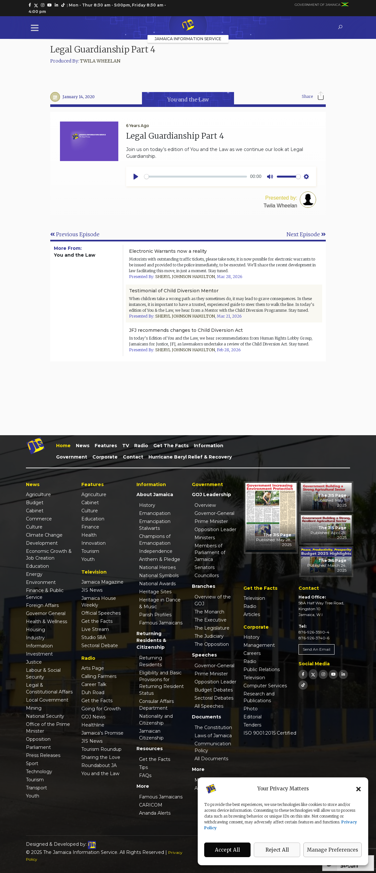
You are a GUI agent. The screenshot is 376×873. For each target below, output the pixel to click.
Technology (39, 771)
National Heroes (157, 567)
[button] (358, 789)
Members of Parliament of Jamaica (209, 552)
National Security (45, 716)
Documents (206, 717)
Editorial (252, 717)
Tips (143, 767)
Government (71, 457)
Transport (36, 788)
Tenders (252, 725)
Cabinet (34, 511)
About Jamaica (154, 494)
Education (37, 566)
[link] (30, 5)
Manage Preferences (332, 850)
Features (106, 445)
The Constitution (213, 727)
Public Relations (261, 669)
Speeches (204, 655)
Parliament (38, 747)
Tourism (35, 780)
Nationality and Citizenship (156, 719)
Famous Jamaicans (160, 623)
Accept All (227, 850)
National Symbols (159, 575)
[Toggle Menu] (36, 28)
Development (42, 543)
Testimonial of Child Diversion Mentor (173, 291)
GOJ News (93, 717)
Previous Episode (75, 234)
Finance (90, 527)
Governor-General (214, 513)
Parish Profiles (155, 615)
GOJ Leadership (211, 494)
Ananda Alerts (154, 813)
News (82, 445)
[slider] (195, 176)
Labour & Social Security (43, 673)
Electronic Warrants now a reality (168, 251)
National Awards (157, 584)
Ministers (204, 538)
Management (259, 645)
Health (89, 535)
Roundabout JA (99, 765)
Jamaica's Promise (102, 733)
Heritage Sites (155, 592)
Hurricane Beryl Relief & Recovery (190, 457)
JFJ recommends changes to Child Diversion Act (186, 330)
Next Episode (306, 234)
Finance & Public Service (45, 594)
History (147, 505)
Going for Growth (101, 709)
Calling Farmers (98, 676)
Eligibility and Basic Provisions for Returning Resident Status (161, 683)
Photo (250, 709)
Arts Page (92, 668)
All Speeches (208, 706)
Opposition (38, 739)
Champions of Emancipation (154, 539)
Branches (203, 586)
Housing (35, 630)
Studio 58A (93, 637)
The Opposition (211, 644)
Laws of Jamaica (213, 736)
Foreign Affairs (42, 605)
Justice (34, 662)
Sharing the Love (100, 757)
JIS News (91, 590)
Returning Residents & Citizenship (151, 640)
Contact (133, 457)
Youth (32, 796)
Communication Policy (212, 747)
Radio (141, 445)
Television (254, 598)
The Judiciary (209, 636)
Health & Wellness (46, 621)
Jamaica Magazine (102, 582)
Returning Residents (150, 661)
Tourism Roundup (101, 749)
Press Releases (43, 755)
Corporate (105, 457)
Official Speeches (101, 613)
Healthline (92, 725)
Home (63, 445)
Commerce (39, 519)
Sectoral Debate (99, 645)
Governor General (45, 613)
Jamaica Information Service (188, 38)
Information (208, 445)
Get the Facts (171, 445)
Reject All (277, 850)
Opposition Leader (215, 529)
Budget (34, 503)
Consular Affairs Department (156, 704)
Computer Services (265, 686)
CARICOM (150, 805)
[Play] (136, 176)
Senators (204, 567)
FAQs (145, 775)
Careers (252, 653)
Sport (32, 763)
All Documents (211, 759)
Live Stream (95, 629)
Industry (35, 638)
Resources (149, 748)
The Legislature (211, 628)
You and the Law (100, 773)
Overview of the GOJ (212, 600)
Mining (33, 708)
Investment (39, 654)
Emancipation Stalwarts (154, 524)
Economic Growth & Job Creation (49, 554)
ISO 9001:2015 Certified (269, 733)
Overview (205, 505)
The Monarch (209, 612)
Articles (251, 614)
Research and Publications (259, 697)
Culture (34, 527)
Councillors (206, 575)
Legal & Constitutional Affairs (49, 688)
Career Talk (93, 684)
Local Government (47, 700)
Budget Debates (213, 690)
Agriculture (38, 494)
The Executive (210, 620)
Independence (155, 551)
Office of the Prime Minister (48, 727)
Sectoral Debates (213, 698)
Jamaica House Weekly (98, 601)
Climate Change (44, 535)
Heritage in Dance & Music (160, 603)
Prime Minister (211, 521)
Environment (41, 582)
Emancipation (154, 513)
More (142, 786)
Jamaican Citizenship (151, 734)
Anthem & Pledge (159, 559)
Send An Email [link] (316, 649)
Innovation (93, 543)
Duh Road (92, 692)
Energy (34, 574)
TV (125, 445)
